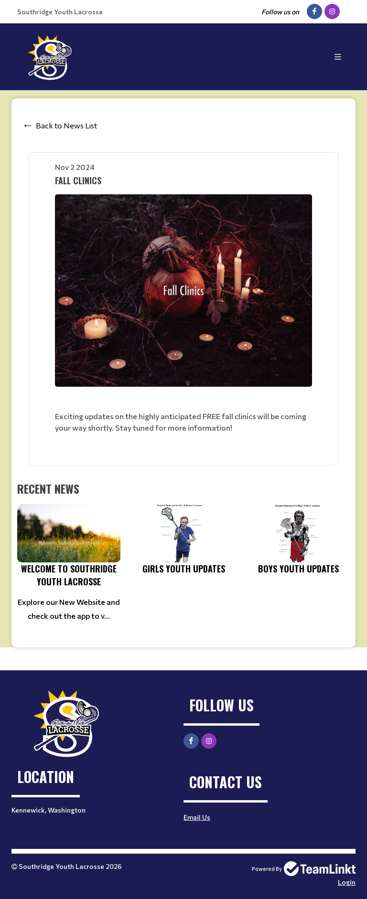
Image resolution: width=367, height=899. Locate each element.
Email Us (197, 817)
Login (347, 882)
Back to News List (66, 125)
